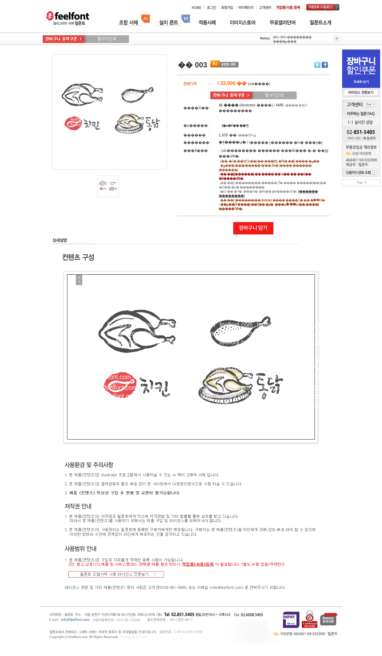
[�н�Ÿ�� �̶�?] (235, 125)
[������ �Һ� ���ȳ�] (295, 142)
